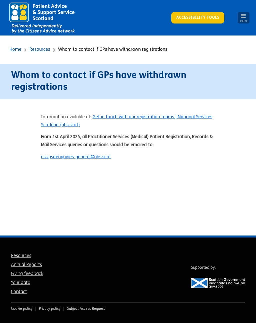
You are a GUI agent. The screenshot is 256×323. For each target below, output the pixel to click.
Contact (19, 292)
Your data (20, 282)
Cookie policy (21, 309)
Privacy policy (49, 309)
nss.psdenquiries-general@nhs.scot (76, 157)
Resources (40, 49)
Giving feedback (27, 274)
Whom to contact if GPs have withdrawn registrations (112, 49)
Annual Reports (26, 264)
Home (16, 49)
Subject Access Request (86, 309)
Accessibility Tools (197, 18)
